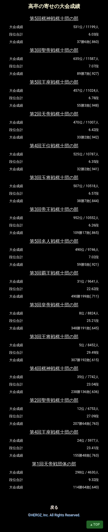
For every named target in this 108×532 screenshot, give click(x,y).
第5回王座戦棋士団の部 (54, 82)
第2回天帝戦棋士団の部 (54, 114)
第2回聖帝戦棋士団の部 (54, 400)
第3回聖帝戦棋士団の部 (54, 50)
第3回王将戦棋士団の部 (54, 336)
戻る (54, 507)
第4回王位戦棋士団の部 (54, 145)
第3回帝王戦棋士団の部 (54, 209)
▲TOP (95, 525)
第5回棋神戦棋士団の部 (54, 18)
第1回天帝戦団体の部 (54, 464)
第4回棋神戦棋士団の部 (54, 368)
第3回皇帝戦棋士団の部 (54, 305)
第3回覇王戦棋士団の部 (54, 273)
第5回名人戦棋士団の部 (54, 241)
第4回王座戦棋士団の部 (54, 432)
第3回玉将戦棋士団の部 (54, 177)
